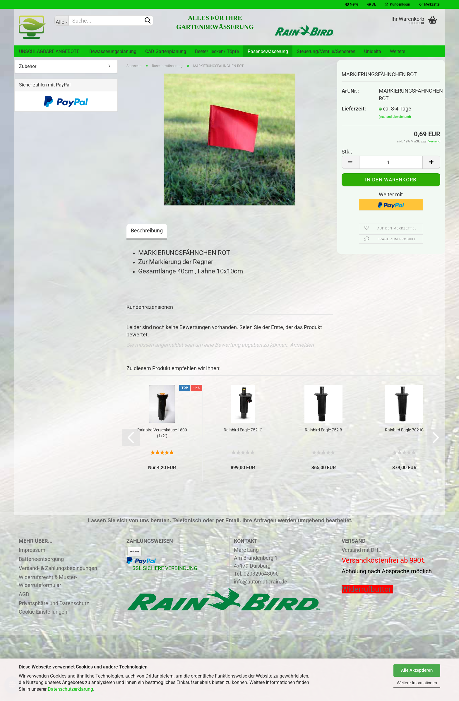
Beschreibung (147, 230)
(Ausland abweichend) (395, 117)
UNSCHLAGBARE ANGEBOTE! (50, 51)
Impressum (32, 550)
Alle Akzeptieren (417, 670)
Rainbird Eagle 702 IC (404, 430)
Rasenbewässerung (268, 51)
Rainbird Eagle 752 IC (243, 430)
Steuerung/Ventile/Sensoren (326, 51)
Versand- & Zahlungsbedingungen (58, 568)
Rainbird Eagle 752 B (323, 430)
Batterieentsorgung (41, 559)
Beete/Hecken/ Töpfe (217, 51)
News (352, 4)
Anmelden (302, 345)
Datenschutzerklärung (70, 689)
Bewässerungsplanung (112, 51)
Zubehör (27, 66)
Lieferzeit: (354, 109)
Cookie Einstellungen (43, 612)
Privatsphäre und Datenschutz (54, 603)
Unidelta (372, 51)
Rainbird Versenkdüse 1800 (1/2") (162, 433)
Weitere (397, 51)
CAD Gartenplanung (165, 51)
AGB (24, 594)
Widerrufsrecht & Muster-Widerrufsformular (48, 581)
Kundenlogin (397, 4)
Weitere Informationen (417, 682)
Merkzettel (429, 4)
